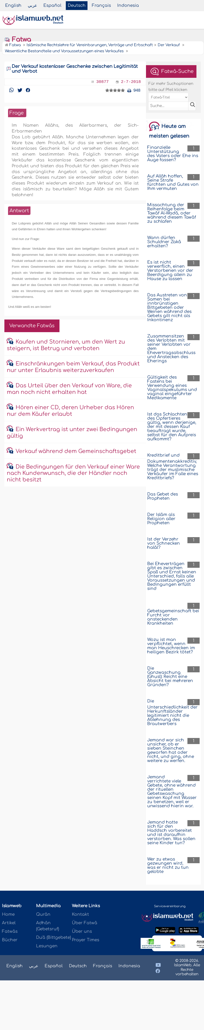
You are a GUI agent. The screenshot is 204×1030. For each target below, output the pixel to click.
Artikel (9, 923)
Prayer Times (85, 940)
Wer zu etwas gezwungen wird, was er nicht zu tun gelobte (168, 865)
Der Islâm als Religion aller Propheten (161, 518)
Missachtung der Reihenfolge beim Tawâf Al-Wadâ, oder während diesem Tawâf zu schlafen (171, 213)
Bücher (10, 940)
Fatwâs (10, 931)
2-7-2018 (131, 82)
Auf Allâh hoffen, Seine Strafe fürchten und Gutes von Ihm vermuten (173, 182)
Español (52, 5)
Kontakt (80, 914)
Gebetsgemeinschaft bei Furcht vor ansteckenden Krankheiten (173, 617)
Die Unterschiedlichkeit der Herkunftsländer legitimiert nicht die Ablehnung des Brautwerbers (172, 712)
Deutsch (77, 5)
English (13, 5)
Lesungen (47, 946)
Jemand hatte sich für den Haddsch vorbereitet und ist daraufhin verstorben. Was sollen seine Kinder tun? (171, 832)
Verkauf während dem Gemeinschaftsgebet (76, 451)
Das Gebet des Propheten (162, 496)
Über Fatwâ (84, 923)
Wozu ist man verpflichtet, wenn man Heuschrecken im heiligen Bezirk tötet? (171, 645)
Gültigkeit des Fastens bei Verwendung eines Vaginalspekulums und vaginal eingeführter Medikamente (172, 387)
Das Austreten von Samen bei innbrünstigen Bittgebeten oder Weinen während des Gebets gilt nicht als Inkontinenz (169, 307)
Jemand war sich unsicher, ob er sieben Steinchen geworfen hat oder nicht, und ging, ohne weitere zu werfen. (170, 750)
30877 (102, 82)
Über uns (82, 931)
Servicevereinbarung (169, 906)
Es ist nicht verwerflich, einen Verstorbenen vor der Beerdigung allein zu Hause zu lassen (170, 270)
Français (101, 5)
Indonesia (128, 5)
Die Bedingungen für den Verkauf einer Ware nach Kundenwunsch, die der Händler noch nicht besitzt (73, 473)
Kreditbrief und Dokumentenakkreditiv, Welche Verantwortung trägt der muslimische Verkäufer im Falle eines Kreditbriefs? (172, 466)
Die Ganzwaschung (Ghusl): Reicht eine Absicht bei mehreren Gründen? (170, 676)
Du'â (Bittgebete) (53, 937)
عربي (32, 5)
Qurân (43, 914)
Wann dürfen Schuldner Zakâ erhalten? (164, 241)
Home (8, 914)
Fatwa (17, 39)
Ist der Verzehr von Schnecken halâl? (163, 543)
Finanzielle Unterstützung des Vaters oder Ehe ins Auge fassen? (172, 153)
